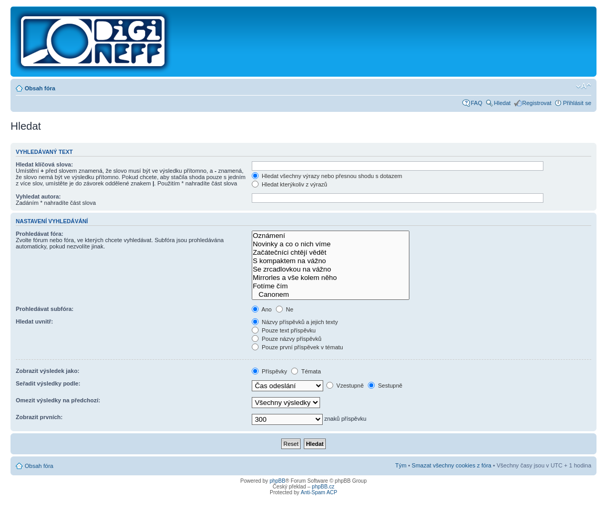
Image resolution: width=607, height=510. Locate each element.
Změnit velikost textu (583, 86)
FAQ (476, 103)
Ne (284, 309)
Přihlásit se (577, 103)
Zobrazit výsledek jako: (47, 371)
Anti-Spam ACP (319, 492)
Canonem (330, 294)
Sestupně (385, 385)
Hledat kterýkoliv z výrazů (289, 184)
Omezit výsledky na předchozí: (58, 400)
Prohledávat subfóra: (45, 309)
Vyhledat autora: (38, 196)
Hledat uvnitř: (34, 321)
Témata (306, 371)
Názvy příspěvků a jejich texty (295, 322)
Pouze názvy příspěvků (287, 339)
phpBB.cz (323, 487)
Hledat (502, 103)
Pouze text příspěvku (284, 330)
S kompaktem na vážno (330, 261)
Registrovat (537, 103)
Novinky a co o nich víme (330, 244)
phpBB (277, 481)
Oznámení (330, 236)
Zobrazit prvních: (39, 417)
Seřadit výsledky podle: (48, 383)
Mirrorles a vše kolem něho (330, 278)
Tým (400, 465)
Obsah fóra (40, 88)
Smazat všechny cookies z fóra (451, 465)
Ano (262, 309)
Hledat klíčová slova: (44, 164)
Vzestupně (345, 385)
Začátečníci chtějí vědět (330, 252)
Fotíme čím (330, 286)
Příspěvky (269, 371)
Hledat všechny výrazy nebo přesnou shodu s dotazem (327, 176)
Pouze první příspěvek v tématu (297, 347)
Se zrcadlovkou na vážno (330, 269)
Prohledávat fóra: (39, 234)
